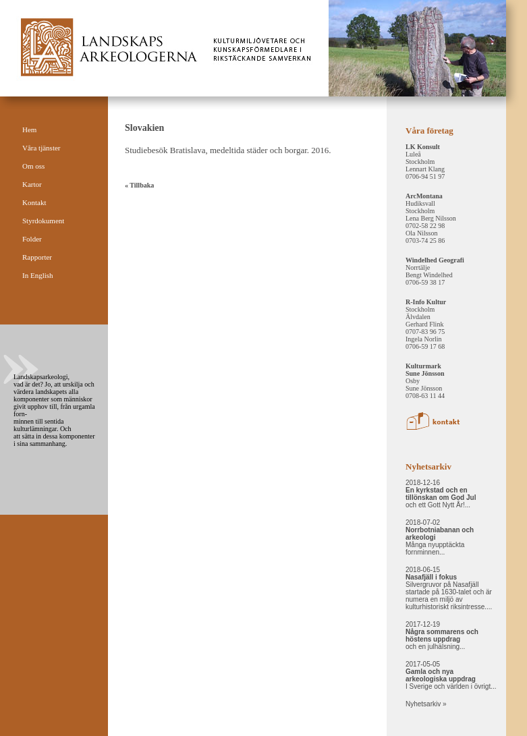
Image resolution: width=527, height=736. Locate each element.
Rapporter (37, 257)
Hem (29, 129)
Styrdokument (43, 221)
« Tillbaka (139, 185)
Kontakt (34, 202)
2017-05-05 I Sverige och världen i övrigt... (451, 675)
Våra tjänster (41, 148)
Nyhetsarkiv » (426, 704)
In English (37, 275)
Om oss (33, 166)
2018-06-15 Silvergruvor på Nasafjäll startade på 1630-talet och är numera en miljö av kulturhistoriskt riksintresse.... (449, 588)
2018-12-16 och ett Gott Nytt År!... (441, 494)
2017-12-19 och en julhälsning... (442, 635)
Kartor (32, 184)
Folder (32, 239)
